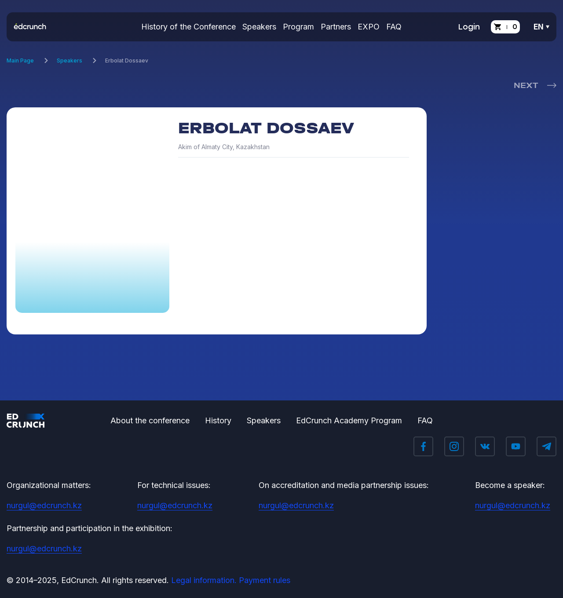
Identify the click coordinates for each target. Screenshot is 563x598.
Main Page (20, 60)
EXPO (369, 26)
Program (298, 26)
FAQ (394, 26)
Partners (336, 26)
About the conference (150, 420)
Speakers (259, 26)
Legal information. (204, 580)
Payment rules (264, 580)
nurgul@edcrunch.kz (44, 505)
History (218, 420)
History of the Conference (188, 26)
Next (526, 85)
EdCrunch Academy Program (349, 420)
